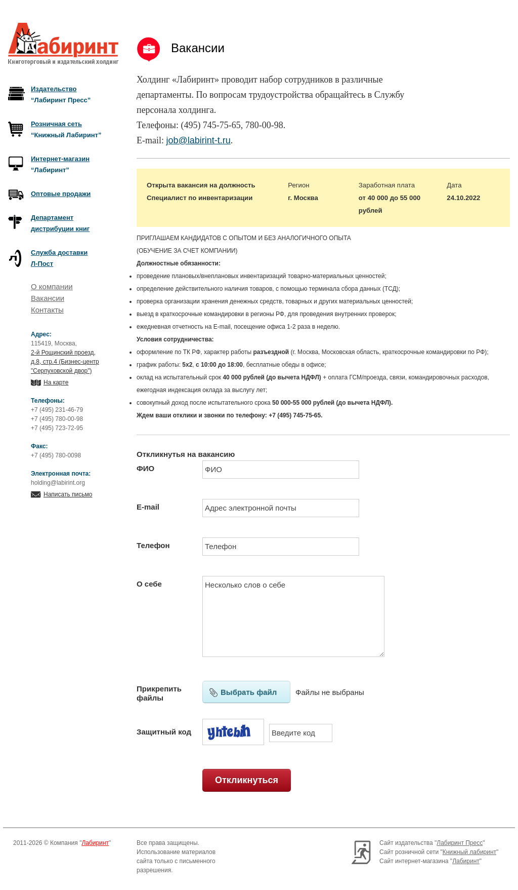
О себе (149, 583)
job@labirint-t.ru (198, 140)
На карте (56, 382)
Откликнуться (246, 780)
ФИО (145, 468)
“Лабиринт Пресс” (61, 94)
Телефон (153, 545)
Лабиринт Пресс (460, 842)
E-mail (148, 506)
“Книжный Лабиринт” (66, 129)
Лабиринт (95, 842)
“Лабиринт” (60, 164)
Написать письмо (68, 494)
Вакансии (47, 298)
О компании (52, 286)
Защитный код (164, 731)
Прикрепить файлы (159, 693)
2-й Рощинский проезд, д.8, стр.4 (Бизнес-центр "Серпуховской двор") (65, 361)
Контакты (47, 309)
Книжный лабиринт (469, 852)
